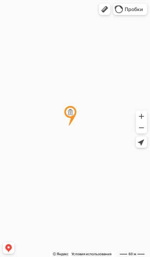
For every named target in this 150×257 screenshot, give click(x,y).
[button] (104, 9)
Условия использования (91, 254)
